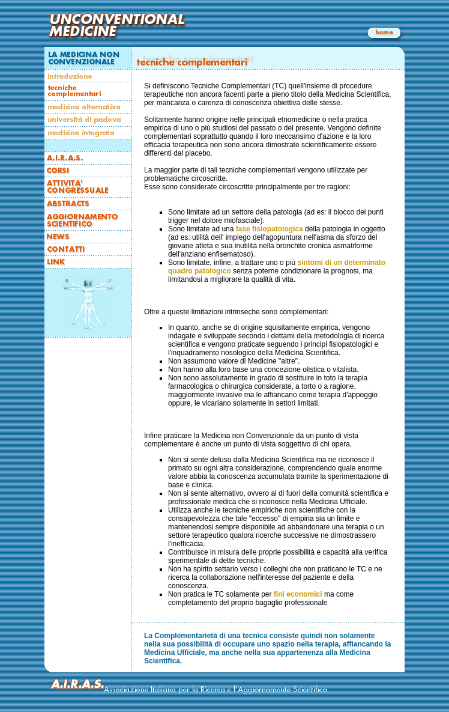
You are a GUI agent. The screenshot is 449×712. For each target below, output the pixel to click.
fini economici (298, 594)
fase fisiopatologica (269, 229)
